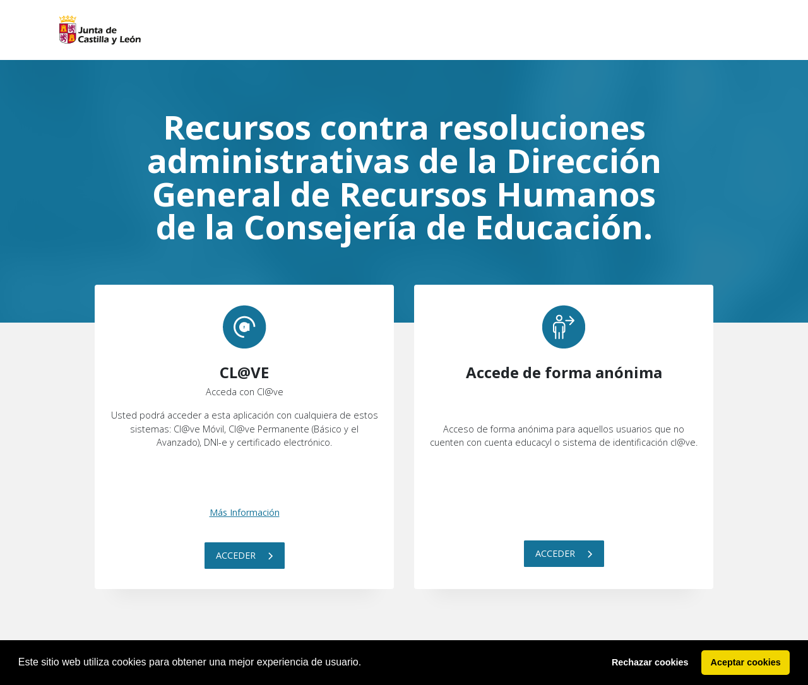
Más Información (245, 512)
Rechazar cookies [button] (650, 662)
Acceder (244, 555)
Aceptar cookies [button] (746, 662)
